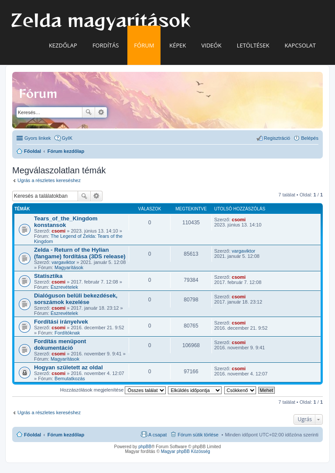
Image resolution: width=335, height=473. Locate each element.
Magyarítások (69, 267)
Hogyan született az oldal (68, 367)
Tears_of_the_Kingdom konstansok (66, 221)
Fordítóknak (67, 332)
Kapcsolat (300, 45)
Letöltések (253, 45)
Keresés (88, 112)
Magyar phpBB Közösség (185, 451)
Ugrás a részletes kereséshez (49, 180)
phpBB (144, 446)
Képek (177, 45)
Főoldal (32, 434)
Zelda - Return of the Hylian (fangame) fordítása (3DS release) (80, 253)
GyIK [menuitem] (67, 138)
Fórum (144, 45)
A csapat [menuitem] (157, 434)
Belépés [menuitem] (309, 138)
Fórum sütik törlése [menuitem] (198, 434)
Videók (212, 45)
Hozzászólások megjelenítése (113, 389)
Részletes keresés (101, 112)
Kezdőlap (63, 45)
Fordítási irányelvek (61, 321)
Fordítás (105, 45)
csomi (58, 230)
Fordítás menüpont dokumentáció (60, 344)
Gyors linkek (37, 138)
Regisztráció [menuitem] (277, 138)
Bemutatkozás (70, 378)
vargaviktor (63, 262)
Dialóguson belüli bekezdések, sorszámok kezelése (75, 298)
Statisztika (48, 276)
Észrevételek (64, 287)
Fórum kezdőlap (66, 434)
